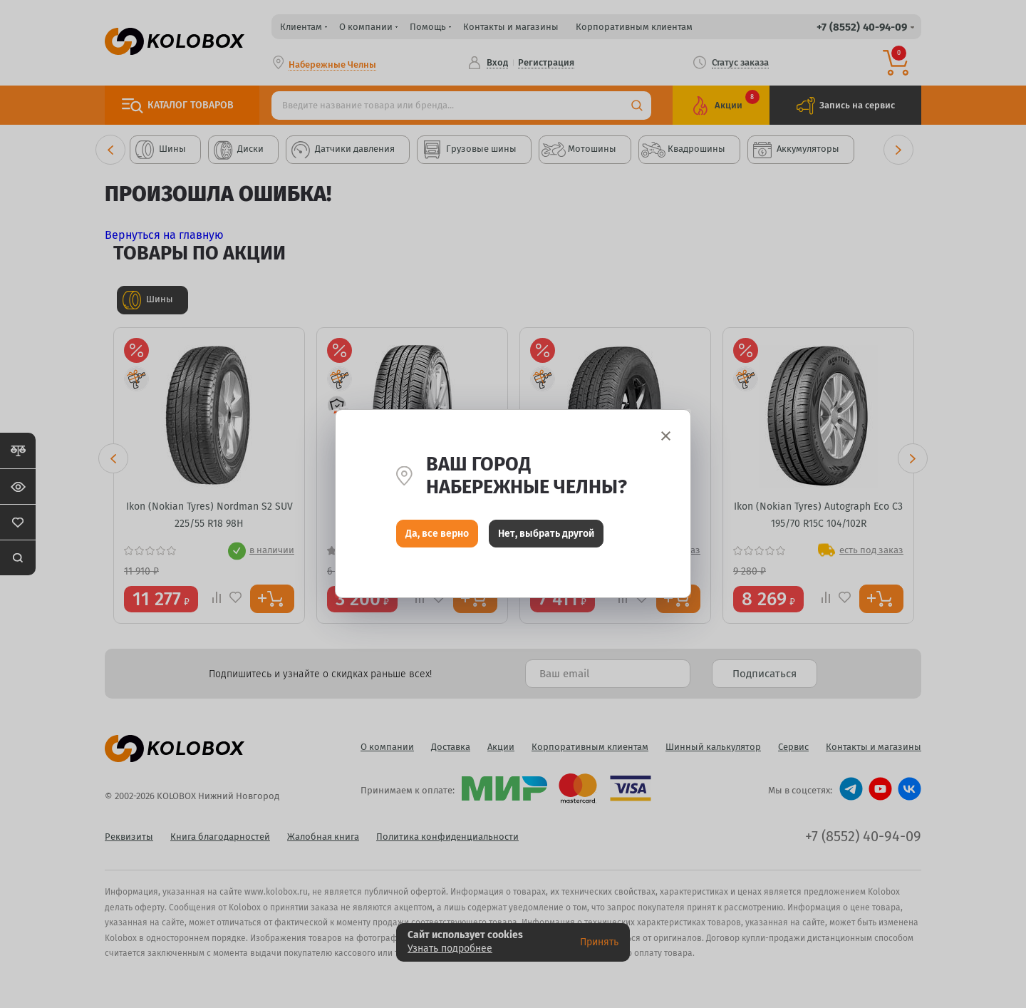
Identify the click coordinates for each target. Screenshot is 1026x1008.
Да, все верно (437, 537)
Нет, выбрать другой (546, 537)
